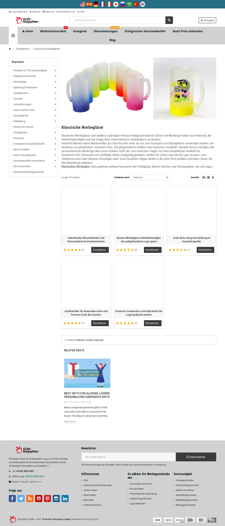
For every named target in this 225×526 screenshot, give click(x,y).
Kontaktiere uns (66, 11)
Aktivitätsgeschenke (186, 495)
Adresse (34, 11)
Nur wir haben (137, 488)
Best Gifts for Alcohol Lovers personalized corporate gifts (87, 395)
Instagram (56, 498)
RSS (29, 498)
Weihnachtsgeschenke (187, 485)
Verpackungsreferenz (140, 498)
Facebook (12, 498)
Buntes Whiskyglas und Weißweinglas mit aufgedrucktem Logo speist (139, 239)
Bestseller (89, 500)
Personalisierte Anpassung (143, 493)
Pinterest (47, 498)
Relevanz (137, 177)
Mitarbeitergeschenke (187, 500)
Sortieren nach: (122, 177)
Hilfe (81, 11)
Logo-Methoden (18, 11)
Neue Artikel (90, 495)
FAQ (86, 480)
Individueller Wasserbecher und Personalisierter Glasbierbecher (86, 239)
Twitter (21, 498)
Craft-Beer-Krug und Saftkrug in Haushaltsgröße (191, 239)
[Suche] (121, 20)
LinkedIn (65, 498)
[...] (49, 466)
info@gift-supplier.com (30, 481)
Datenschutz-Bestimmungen (98, 485)
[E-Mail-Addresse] (128, 457)
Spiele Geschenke (185, 490)
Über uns (48, 11)
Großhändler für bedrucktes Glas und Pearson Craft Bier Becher (86, 313)
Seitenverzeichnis (92, 505)
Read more (70, 421)
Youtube (38, 498)
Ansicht (195, 177)
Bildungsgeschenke (186, 505)
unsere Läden (90, 490)
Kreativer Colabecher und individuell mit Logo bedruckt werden (138, 313)
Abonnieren (196, 457)
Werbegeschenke (185, 480)
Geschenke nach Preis (141, 483)
